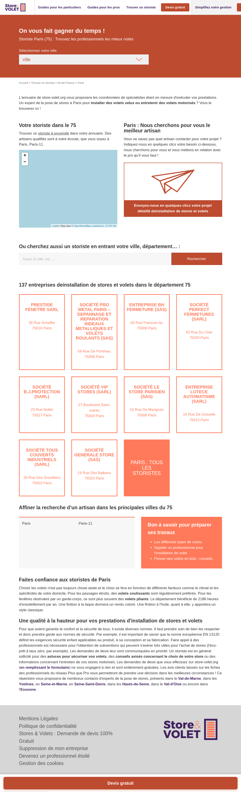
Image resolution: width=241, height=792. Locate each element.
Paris (26, 523)
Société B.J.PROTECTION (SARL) (42, 392)
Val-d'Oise (173, 684)
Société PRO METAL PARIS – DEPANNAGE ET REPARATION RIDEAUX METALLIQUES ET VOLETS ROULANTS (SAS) (94, 321)
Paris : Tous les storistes (147, 468)
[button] (59, 7)
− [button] (24, 162)
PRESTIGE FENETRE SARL (41, 307)
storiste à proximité (53, 133)
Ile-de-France (66, 82)
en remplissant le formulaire (44, 667)
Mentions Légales (38, 718)
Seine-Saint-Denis (90, 684)
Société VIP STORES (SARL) (94, 389)
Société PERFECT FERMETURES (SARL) (199, 311)
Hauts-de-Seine (135, 684)
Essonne (28, 689)
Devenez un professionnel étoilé (54, 756)
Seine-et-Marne (54, 684)
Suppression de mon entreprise (53, 748)
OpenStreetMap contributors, (89, 226)
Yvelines (26, 684)
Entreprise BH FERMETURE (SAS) (147, 307)
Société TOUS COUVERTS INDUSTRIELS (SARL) (42, 457)
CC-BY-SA (110, 226)
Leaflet (55, 226)
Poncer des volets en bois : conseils (183, 559)
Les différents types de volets (178, 542)
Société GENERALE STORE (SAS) (94, 455)
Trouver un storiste (42, 82)
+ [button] (24, 155)
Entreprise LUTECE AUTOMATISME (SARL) (199, 394)
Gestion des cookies (41, 763)
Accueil (23, 82)
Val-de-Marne (189, 678)
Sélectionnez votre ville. (38, 51)
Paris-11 (85, 523)
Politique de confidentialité (48, 726)
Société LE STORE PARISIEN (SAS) (147, 392)
